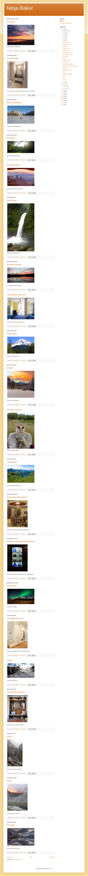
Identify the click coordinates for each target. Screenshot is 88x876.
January (65, 88)
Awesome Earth (13, 165)
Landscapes (12, 462)
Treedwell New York (15, 618)
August (64, 33)
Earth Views (12, 200)
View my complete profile (65, 23)
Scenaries (11, 22)
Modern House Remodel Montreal (21, 541)
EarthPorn (11, 138)
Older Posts (52, 857)
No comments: (23, 50)
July (64, 34)
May (64, 38)
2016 (63, 102)
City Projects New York (16, 295)
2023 (63, 29)
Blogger (50, 868)
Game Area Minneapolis (17, 497)
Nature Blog (12, 334)
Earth (9, 781)
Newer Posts (10, 857)
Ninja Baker (20, 8)
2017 (63, 100)
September (65, 30)
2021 (63, 92)
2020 (63, 94)
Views (9, 736)
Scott (63, 21)
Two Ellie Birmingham (16, 692)
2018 (63, 98)
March (64, 84)
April (64, 82)
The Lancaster (13, 58)
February (65, 86)
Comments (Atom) (17, 859)
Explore (10, 368)
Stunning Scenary (14, 265)
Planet (9, 660)
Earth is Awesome (14, 103)
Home (31, 857)
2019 (63, 96)
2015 (63, 104)
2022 (63, 90)
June (64, 36)
